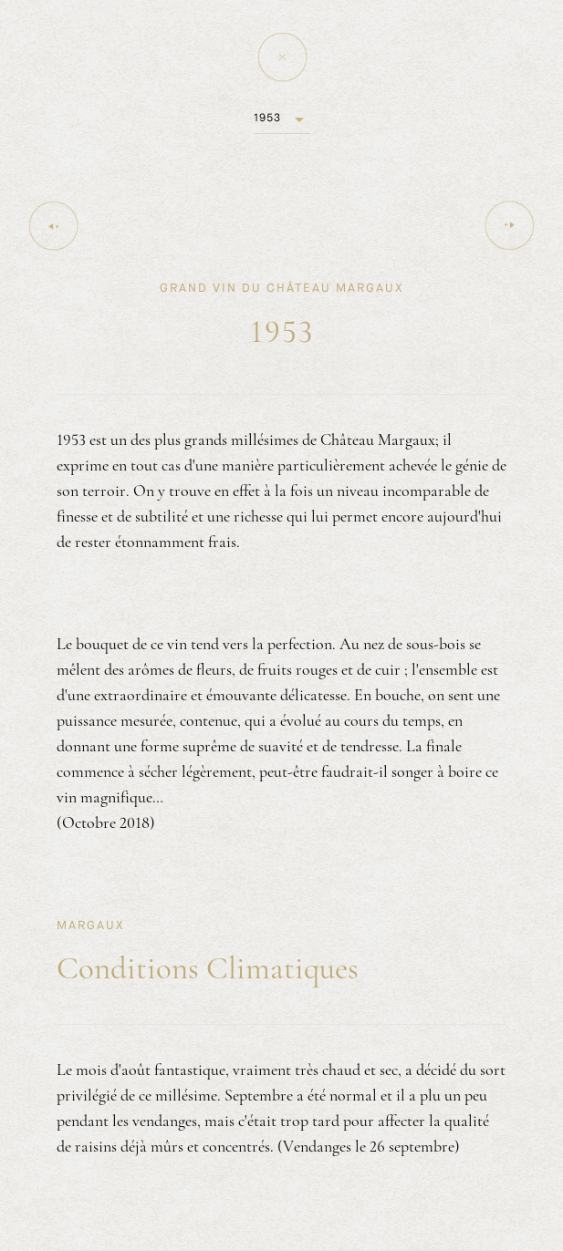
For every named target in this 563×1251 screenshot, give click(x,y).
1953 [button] (267, 117)
